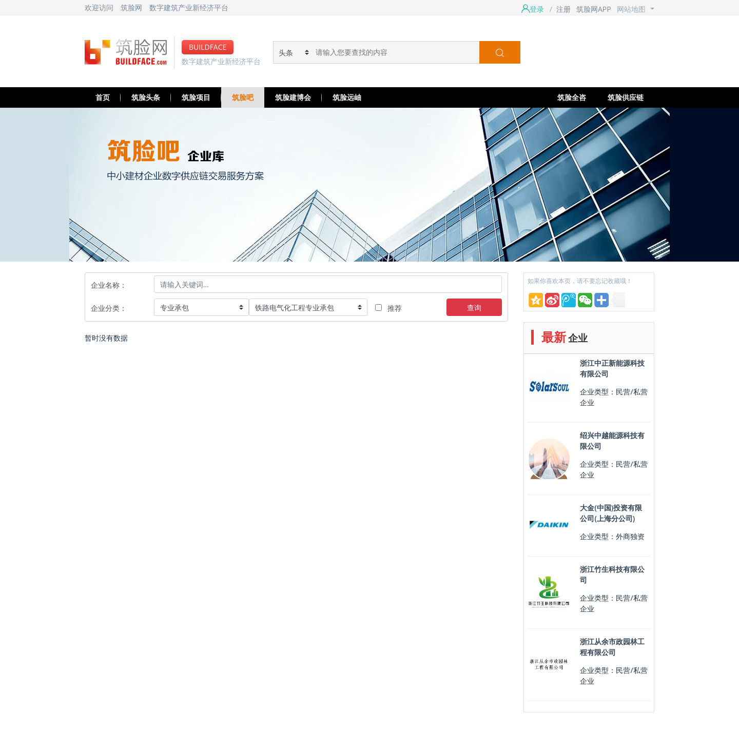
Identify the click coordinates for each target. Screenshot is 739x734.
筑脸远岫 (347, 97)
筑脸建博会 (293, 97)
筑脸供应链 (626, 97)
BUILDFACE (207, 47)
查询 (474, 307)
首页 (102, 97)
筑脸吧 (243, 97)
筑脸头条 (145, 97)
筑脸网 (131, 7)
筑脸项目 (196, 97)
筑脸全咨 (571, 97)
